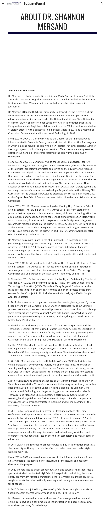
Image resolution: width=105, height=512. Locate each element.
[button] (3, 3)
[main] (52, 23)
